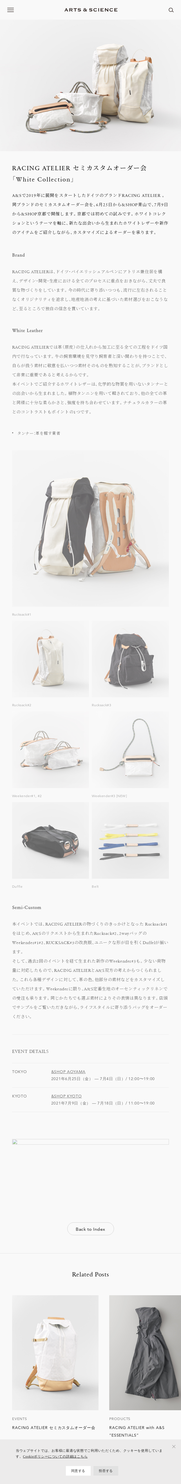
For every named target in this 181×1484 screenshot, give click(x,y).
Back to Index (90, 1229)
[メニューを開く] (10, 9)
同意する (78, 1471)
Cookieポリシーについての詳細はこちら (55, 1456)
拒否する (106, 1471)
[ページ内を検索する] (171, 9)
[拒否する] (174, 1446)
